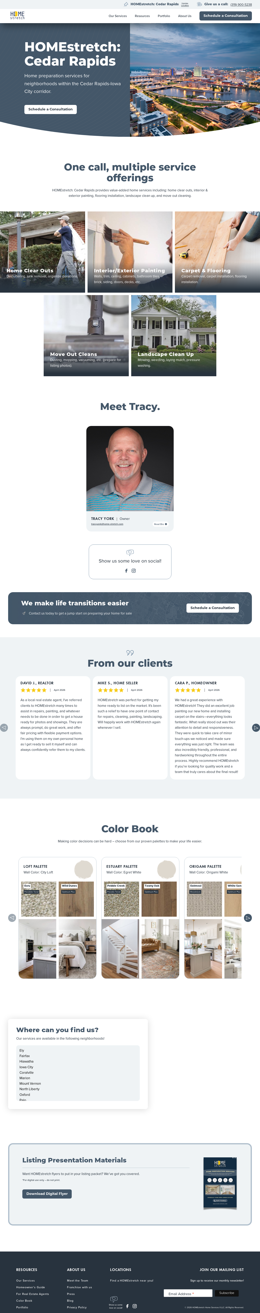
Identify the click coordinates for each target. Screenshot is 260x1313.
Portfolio (164, 16)
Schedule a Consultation (226, 16)
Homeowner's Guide (30, 1287)
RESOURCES (26, 1270)
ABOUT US (76, 1270)
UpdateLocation (185, 4)
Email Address (181, 1293)
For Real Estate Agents (32, 1294)
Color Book (24, 1301)
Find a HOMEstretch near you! (131, 1281)
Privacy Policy (77, 1307)
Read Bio (160, 524)
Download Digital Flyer (47, 1194)
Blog (70, 1301)
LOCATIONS (120, 1270)
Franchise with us (79, 1287)
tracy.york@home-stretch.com (107, 524)
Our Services (118, 16)
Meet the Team (77, 1281)
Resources (142, 16)
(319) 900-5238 (241, 4)
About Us (184, 16)
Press (71, 1294)
